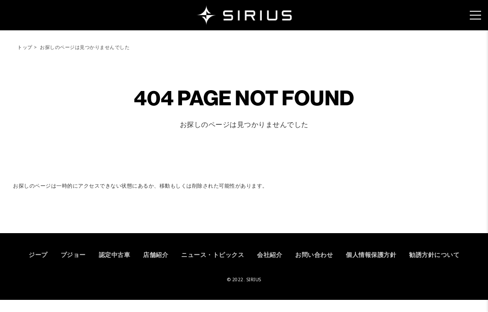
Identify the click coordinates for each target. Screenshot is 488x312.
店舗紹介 (155, 254)
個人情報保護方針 (371, 254)
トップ (25, 47)
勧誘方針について (434, 254)
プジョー (73, 254)
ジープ (38, 254)
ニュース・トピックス (212, 254)
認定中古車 (114, 254)
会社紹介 (269, 254)
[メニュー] (475, 15)
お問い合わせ (314, 254)
